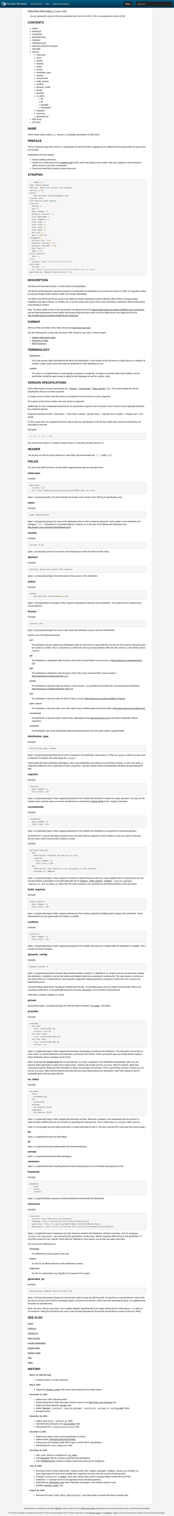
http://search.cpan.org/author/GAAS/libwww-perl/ (49, 527)
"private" (63, 1405)
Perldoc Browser (14, 4)
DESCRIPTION (38, 37)
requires (40, 75)
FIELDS (35, 52)
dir (42, 102)
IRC (115, 1513)
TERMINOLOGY (39, 43)
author (39, 67)
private (39, 90)
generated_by (42, 116)
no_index (40, 96)
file (42, 99)
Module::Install (34, 1353)
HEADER (36, 49)
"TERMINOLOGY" (48, 1461)
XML (30, 1358)
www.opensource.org (99, 718)
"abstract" (46, 1408)
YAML (30, 1363)
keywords (40, 111)
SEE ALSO (37, 119)
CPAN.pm (32, 1328)
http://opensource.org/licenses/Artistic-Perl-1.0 (52, 689)
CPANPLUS (33, 1333)
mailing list (108, 1513)
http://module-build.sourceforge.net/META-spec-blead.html (53, 315)
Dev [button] (47, 3)
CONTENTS (36, 22)
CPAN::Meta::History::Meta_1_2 (41, 11)
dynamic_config (43, 87)
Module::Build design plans (43, 337)
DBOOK (58, 1508)
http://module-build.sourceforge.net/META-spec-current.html (118, 310)
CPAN (64, 11)
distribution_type (43, 72)
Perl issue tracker (95, 1513)
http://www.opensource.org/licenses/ (129, 708)
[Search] (154, 4)
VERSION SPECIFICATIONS (45, 46)
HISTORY (36, 122)
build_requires (42, 81)
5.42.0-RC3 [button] (36, 3)
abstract (39, 64)
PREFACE (36, 31)
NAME (35, 28)
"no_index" (95, 1006)
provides (40, 93)
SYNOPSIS (37, 34)
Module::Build (67, 163)
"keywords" (45, 1458)
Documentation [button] (61, 3)
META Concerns (39, 343)
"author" (63, 1477)
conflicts (40, 84)
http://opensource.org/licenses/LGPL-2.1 (49, 676)
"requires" (73, 389)
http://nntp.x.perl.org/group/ (100, 1402)
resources (40, 113)
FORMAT (36, 40)
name (38, 58)
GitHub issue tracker (88, 1508)
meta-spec (41, 55)
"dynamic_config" (53, 1390)
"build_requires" (99, 389)
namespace (46, 108)
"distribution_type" (56, 1482)
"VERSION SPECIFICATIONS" (62, 1439)
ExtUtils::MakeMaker (37, 1343)
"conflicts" (108, 881)
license (39, 69)
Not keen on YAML (40, 340)
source (59, 11)
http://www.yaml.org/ (81, 328)
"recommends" (84, 389)
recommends (42, 78)
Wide (127, 3)
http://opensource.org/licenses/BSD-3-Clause (104, 699)
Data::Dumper (34, 1338)
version (39, 61)
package (44, 105)
